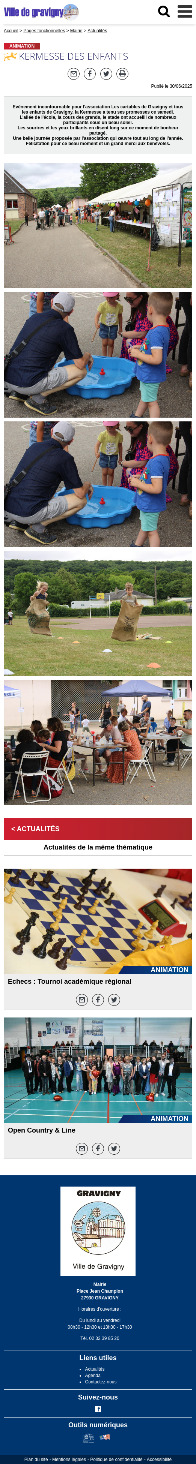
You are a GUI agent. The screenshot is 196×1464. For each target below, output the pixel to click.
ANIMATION (22, 46)
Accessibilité (159, 1459)
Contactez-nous (100, 1382)
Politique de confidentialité (116, 1459)
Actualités (94, 1369)
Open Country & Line (41, 1130)
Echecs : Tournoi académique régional (69, 981)
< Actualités (35, 829)
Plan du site (36, 1459)
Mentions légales (69, 1459)
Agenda (92, 1375)
